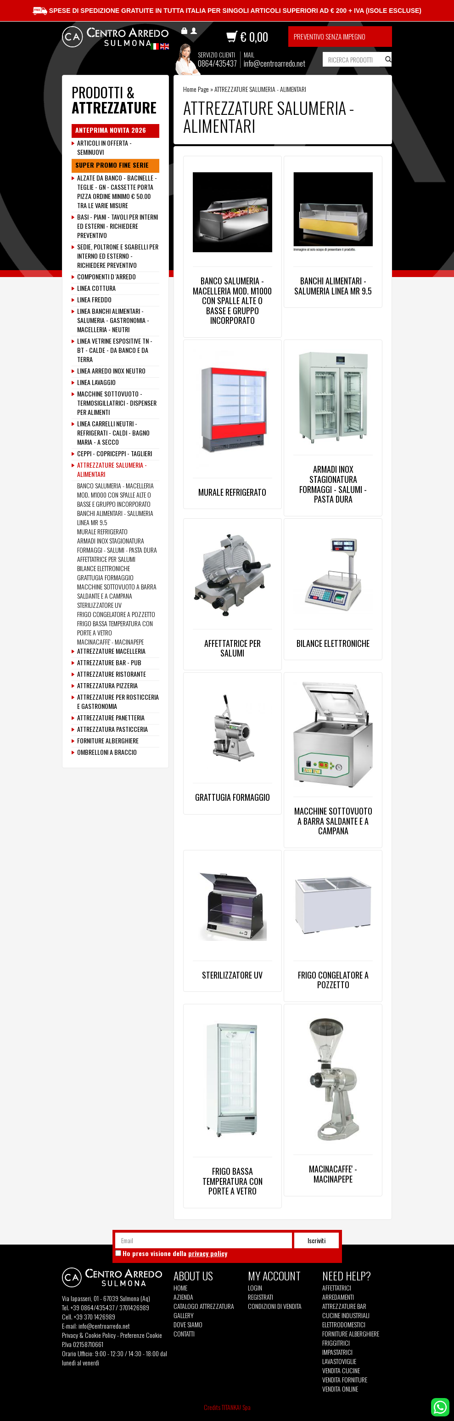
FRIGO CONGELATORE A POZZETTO (333, 980)
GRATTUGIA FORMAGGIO (232, 797)
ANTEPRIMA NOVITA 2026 (110, 130)
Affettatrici (336, 1287)
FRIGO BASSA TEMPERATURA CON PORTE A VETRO (232, 1181)
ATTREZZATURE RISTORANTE (111, 674)
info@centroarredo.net (274, 63)
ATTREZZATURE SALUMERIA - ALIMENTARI (112, 469)
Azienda (183, 1297)
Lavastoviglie (339, 1361)
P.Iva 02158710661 (82, 1344)
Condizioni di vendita (275, 1306)
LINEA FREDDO (94, 299)
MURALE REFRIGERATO (232, 492)
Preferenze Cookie (141, 1335)
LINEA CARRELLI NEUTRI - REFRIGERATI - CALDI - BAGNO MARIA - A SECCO (113, 433)
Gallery (184, 1315)
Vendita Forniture (344, 1379)
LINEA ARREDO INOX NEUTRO (111, 370)
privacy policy (207, 1253)
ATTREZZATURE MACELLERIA (111, 651)
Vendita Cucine (341, 1370)
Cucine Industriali (346, 1315)
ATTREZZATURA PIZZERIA (107, 685)
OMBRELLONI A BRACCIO (107, 752)
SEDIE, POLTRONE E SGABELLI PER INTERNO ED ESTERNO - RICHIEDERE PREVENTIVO (117, 256)
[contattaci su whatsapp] (440, 1406)
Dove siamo (188, 1324)
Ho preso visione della (175, 1253)
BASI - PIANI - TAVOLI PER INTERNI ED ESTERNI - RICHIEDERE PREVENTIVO (117, 226)
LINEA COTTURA (96, 288)
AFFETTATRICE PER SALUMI (232, 648)
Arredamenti (338, 1297)
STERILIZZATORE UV (232, 975)
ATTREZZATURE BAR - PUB (109, 662)
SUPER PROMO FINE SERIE (112, 165)
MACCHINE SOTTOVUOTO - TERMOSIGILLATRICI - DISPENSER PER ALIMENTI (117, 403)
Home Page (196, 89)
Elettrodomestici (343, 1324)
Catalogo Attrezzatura (204, 1306)
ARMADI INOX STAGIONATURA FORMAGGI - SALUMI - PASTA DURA (333, 484)
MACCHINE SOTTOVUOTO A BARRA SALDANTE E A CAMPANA (333, 821)
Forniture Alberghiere (350, 1333)
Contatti (184, 1333)
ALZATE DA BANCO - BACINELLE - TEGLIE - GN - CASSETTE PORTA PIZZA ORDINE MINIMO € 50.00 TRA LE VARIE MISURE (117, 191)
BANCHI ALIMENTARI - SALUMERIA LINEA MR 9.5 (333, 286)
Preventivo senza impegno (329, 36)
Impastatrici (337, 1352)
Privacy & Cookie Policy (89, 1335)
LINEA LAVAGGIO (96, 382)
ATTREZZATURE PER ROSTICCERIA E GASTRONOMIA (118, 701)
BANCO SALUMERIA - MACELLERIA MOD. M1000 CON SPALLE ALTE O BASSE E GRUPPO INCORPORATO (232, 300)
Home (180, 1287)
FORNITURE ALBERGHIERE (108, 740)
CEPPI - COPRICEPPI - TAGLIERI (114, 453)
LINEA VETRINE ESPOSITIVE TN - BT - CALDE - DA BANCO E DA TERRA (114, 350)
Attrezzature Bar (344, 1306)
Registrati (260, 1297)
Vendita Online (340, 1388)
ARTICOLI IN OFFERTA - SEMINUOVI (104, 147)
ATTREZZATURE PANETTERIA (111, 717)
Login (255, 1287)
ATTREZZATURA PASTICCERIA (112, 729)
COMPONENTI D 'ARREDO (106, 276)
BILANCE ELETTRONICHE (333, 643)
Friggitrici (336, 1342)
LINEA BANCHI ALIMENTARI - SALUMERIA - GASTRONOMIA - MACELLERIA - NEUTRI (113, 320)
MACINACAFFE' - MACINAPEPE (333, 1174)
